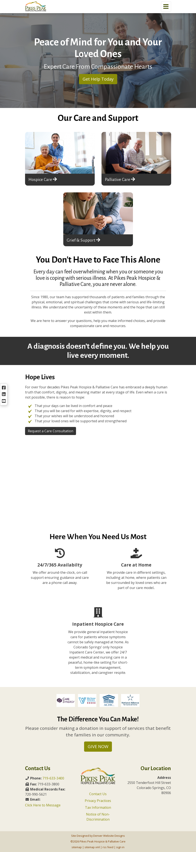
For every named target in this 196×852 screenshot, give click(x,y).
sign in (120, 847)
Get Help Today (98, 79)
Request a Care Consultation (50, 431)
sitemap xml (92, 847)
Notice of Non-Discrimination (98, 817)
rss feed (108, 847)
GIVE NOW (98, 746)
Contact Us (98, 794)
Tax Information (98, 807)
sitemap (77, 847)
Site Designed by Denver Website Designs (98, 836)
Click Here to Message (43, 805)
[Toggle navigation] (166, 6)
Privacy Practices (98, 800)
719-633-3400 (53, 778)
